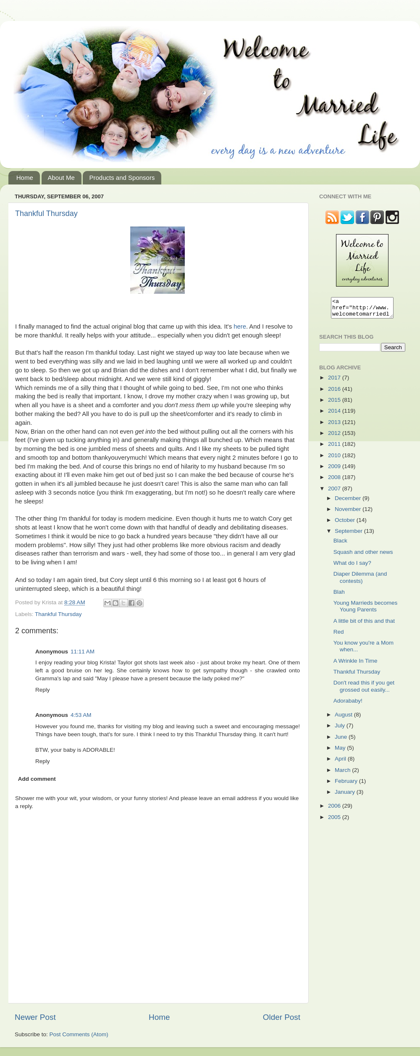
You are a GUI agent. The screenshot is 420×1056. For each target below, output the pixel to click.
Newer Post (35, 1017)
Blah (339, 596)
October (346, 524)
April (341, 762)
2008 (335, 481)
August (344, 718)
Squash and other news (363, 556)
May (341, 751)
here (240, 326)
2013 (335, 426)
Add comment (37, 779)
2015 (335, 403)
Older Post (281, 1017)
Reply (42, 690)
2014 (335, 414)
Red (338, 635)
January (346, 796)
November (348, 513)
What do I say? (352, 567)
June (342, 740)
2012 (335, 437)
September (349, 535)
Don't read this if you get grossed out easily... (363, 689)
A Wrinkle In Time (355, 664)
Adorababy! (347, 704)
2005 (335, 821)
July (340, 729)
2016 (335, 393)
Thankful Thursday (46, 213)
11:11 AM (82, 651)
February (347, 785)
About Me (61, 177)
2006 (335, 809)
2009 (335, 470)
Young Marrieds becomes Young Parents (365, 609)
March (343, 774)
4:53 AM (81, 715)
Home (24, 177)
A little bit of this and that (364, 624)
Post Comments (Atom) (79, 1034)
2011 (335, 448)
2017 (335, 381)
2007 (335, 492)
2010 (335, 459)
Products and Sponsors (122, 177)
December (348, 502)
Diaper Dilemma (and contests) (360, 580)
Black (340, 544)
